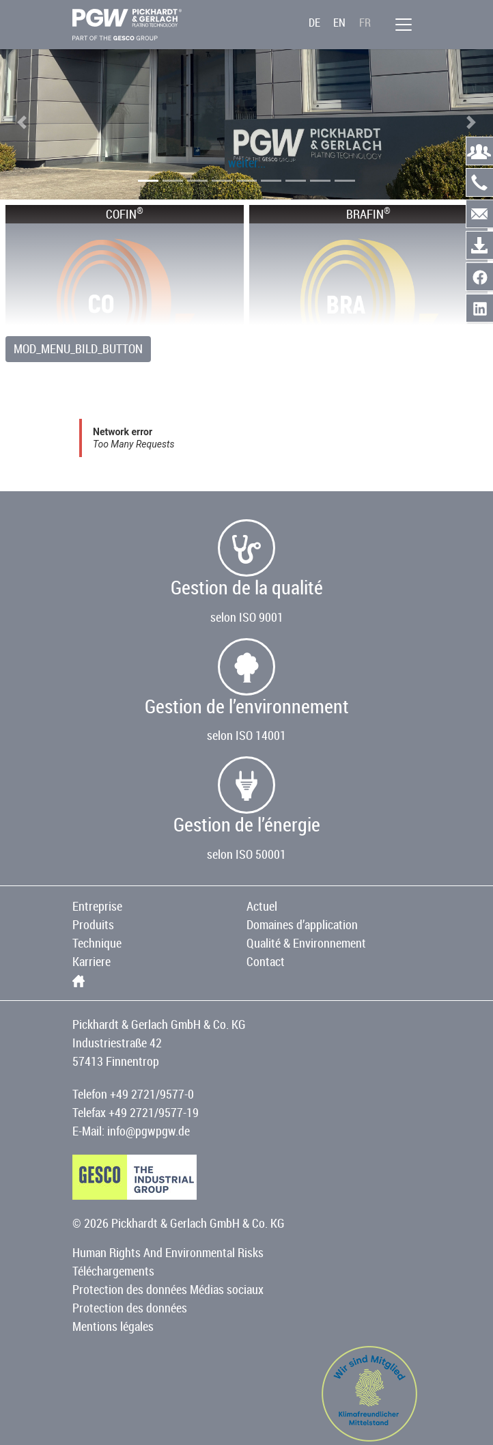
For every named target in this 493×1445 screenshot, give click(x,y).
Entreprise (97, 906)
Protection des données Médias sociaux (168, 1289)
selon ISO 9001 (246, 617)
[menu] (403, 25)
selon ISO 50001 (246, 854)
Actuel (261, 906)
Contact (265, 961)
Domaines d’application (302, 924)
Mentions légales (113, 1326)
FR (365, 22)
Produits (93, 924)
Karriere (91, 961)
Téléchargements (113, 1271)
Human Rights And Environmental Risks (168, 1252)
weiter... (247, 162)
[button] (22, 122)
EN (339, 22)
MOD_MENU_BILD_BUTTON (78, 348)
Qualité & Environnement (306, 943)
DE (314, 22)
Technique (97, 943)
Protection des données (129, 1307)
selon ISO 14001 (246, 735)
